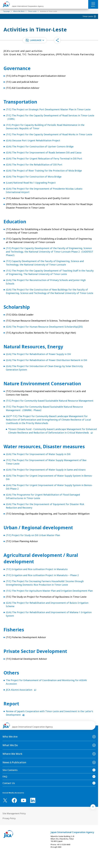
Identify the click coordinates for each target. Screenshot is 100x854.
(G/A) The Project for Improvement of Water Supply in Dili (38, 454)
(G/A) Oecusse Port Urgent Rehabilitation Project (33, 140)
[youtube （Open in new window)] (23, 800)
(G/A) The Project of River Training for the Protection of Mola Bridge (44, 170)
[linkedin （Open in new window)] (32, 800)
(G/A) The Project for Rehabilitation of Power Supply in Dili (38, 354)
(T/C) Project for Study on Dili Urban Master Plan (33, 535)
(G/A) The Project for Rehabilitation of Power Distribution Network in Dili (46, 360)
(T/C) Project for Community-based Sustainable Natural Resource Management (49, 400)
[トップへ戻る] (93, 806)
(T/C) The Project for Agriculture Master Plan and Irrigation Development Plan (49, 590)
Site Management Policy (14, 813)
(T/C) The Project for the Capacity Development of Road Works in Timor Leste (49, 134)
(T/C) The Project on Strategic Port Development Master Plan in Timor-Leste (48, 109)
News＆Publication (14, 762)
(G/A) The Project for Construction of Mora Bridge (34, 176)
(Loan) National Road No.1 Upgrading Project (31, 182)
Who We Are (10, 736)
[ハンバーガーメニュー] (93, 3)
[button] (35, 40)
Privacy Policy (9, 818)
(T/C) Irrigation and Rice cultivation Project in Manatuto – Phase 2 (42, 575)
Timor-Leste (87, 16)
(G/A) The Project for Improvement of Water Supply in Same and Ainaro (46, 469)
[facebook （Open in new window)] (14, 800)
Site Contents (10, 770)
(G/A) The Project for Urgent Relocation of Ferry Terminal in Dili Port (44, 158)
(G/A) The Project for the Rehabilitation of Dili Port (34, 164)
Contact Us (9, 783)
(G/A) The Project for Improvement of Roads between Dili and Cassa (43, 152)
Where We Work (12, 754)
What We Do (10, 745)
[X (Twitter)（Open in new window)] (5, 800)
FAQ (5, 776)
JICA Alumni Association (21, 689)
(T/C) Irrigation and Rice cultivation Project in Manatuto (37, 569)
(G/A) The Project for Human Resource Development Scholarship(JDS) (44, 326)
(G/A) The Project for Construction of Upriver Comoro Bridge (40, 146)
